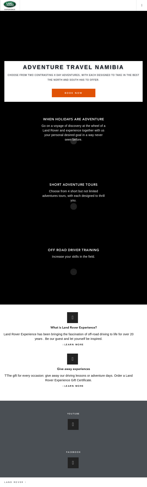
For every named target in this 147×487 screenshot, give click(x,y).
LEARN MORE (74, 344)
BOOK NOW (74, 93)
